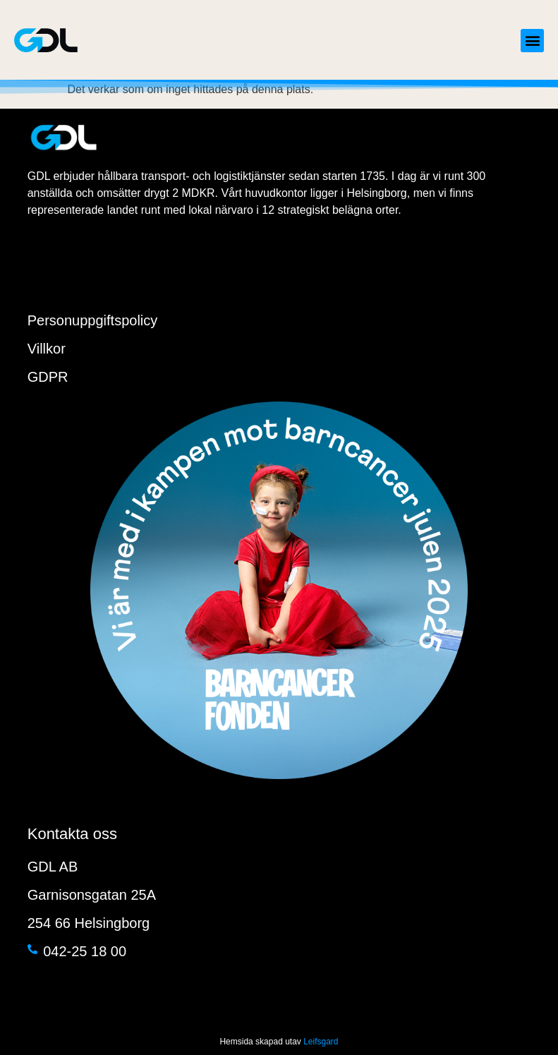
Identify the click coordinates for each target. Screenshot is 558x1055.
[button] (532, 40)
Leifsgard (320, 1042)
